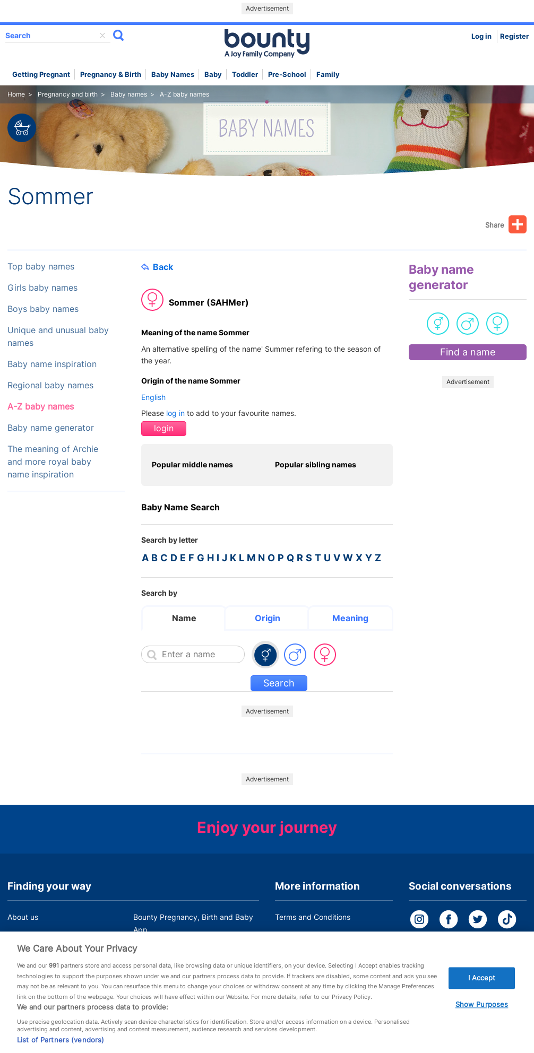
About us (22, 916)
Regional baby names (50, 385)
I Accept (482, 991)
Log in (481, 36)
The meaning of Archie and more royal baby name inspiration (52, 462)
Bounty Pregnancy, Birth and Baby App (193, 923)
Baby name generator (50, 428)
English (153, 397)
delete (102, 35)
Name (184, 618)
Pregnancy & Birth (110, 75)
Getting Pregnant (41, 75)
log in (175, 412)
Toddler (245, 75)
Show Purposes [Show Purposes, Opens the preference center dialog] (482, 1018)
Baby (213, 75)
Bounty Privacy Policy (312, 937)
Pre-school (287, 75)
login (164, 428)
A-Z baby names (40, 407)
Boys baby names (43, 309)
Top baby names (40, 267)
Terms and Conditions (312, 916)
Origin (267, 618)
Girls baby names (42, 288)
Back (157, 267)
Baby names (172, 75)
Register (514, 36)
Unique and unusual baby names (58, 336)
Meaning (350, 618)
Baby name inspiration (52, 364)
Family (328, 75)
